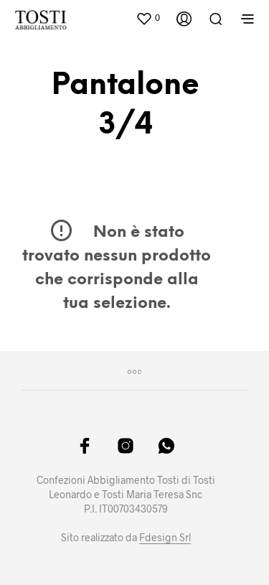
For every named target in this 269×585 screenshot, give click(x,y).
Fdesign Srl (165, 537)
